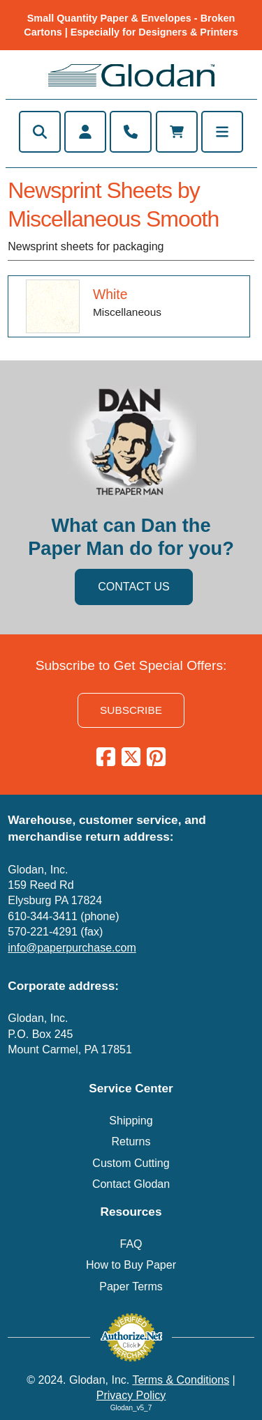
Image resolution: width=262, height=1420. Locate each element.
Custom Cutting (130, 1163)
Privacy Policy (131, 1395)
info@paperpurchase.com (72, 948)
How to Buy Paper (131, 1265)
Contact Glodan (131, 1184)
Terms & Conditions (180, 1380)
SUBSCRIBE (131, 710)
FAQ (130, 1244)
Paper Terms (130, 1286)
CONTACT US (134, 587)
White (110, 294)
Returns (130, 1141)
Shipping (130, 1121)
